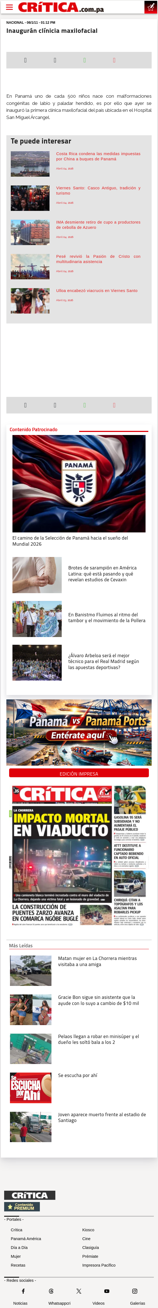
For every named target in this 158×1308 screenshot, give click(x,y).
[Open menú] (9, 7)
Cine (86, 1239)
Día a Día (19, 1247)
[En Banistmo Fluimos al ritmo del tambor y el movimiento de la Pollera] (37, 618)
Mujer (16, 1256)
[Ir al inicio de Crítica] (61, 7)
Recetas (18, 1265)
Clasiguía (90, 1247)
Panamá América (26, 1239)
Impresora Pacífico (99, 1265)
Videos (98, 1303)
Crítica (16, 1230)
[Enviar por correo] (114, 60)
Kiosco (88, 1230)
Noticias (20, 1303)
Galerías (137, 1303)
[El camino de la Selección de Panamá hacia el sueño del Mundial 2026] (79, 483)
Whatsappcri (59, 1303)
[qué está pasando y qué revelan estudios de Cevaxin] (37, 574)
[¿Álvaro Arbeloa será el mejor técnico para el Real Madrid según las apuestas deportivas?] (37, 662)
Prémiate (90, 1256)
